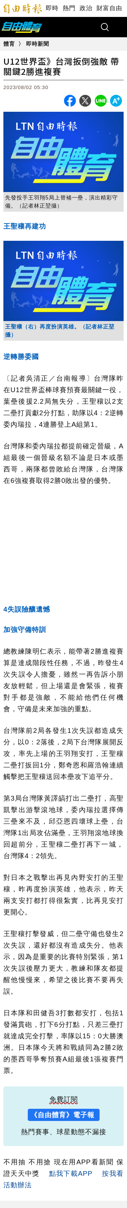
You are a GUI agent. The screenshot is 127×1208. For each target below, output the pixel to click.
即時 (52, 8)
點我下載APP (70, 1173)
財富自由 (109, 8)
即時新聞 (37, 44)
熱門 (69, 8)
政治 (86, 8)
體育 (10, 44)
